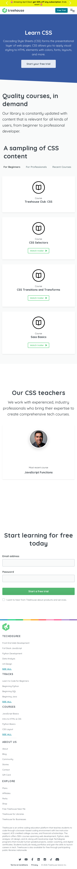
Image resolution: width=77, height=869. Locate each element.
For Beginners (12, 166)
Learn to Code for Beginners (15, 681)
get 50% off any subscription (47, 2)
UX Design (7, 664)
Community (7, 759)
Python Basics (8, 724)
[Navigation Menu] (72, 10)
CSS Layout (7, 729)
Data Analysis (8, 658)
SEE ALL (7, 669)
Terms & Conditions (19, 865)
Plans (4, 788)
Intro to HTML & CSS (11, 719)
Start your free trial (38, 63)
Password (8, 571)
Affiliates (6, 793)
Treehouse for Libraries (13, 814)
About (5, 749)
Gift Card (6, 775)
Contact (6, 770)
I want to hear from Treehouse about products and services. (36, 599)
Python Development (12, 653)
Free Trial (61, 10)
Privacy (34, 865)
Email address (10, 556)
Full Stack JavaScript (12, 648)
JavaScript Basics (10, 713)
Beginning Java (9, 696)
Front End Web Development (15, 643)
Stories (5, 764)
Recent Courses (61, 166)
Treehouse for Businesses (14, 819)
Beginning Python (10, 686)
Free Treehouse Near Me (13, 809)
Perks (4, 798)
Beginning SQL (9, 691)
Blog (4, 754)
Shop (4, 804)
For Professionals (36, 166)
